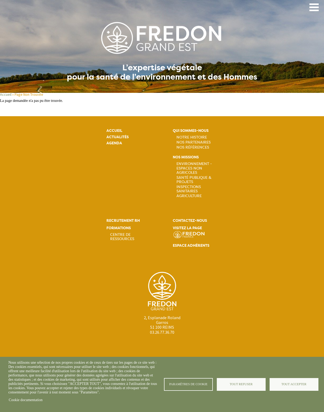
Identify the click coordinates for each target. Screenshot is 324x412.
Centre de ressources (122, 236)
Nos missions (186, 157)
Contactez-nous (190, 220)
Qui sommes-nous (191, 130)
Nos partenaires (193, 142)
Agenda (114, 143)
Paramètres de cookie (188, 384)
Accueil (5, 94)
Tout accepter (293, 384)
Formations (118, 228)
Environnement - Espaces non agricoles (194, 168)
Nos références (192, 147)
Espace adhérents (191, 245)
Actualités (117, 137)
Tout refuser (241, 384)
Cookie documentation (25, 400)
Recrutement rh (123, 220)
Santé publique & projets (193, 179)
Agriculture (189, 195)
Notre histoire (191, 137)
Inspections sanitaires (188, 188)
